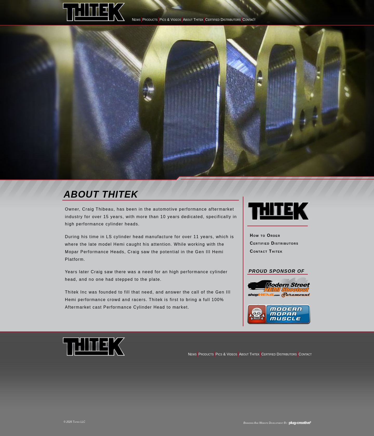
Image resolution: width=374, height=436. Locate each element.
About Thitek (193, 19)
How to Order (265, 235)
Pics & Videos (170, 19)
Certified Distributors (223, 19)
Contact (249, 19)
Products (150, 19)
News (136, 19)
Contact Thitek (266, 251)
